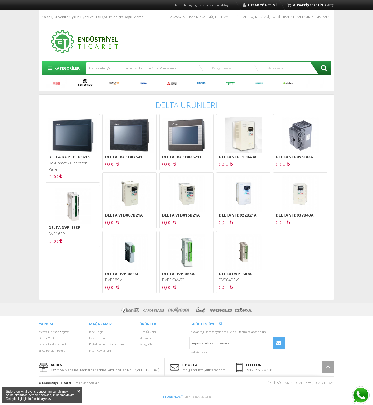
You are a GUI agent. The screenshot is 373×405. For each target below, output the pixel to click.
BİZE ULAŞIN (249, 17)
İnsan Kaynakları (100, 350)
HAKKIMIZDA (196, 17)
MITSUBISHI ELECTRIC (172, 83)
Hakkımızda (97, 338)
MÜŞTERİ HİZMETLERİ (223, 17)
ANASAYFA (177, 17)
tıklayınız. (44, 399)
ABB (56, 83)
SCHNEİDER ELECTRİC (230, 83)
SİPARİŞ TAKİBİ (270, 17)
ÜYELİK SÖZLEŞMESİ (280, 383)
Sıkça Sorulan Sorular (53, 350)
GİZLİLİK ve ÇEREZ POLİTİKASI (315, 383)
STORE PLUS (173, 397)
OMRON (201, 83)
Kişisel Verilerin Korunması (106, 344)
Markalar (145, 338)
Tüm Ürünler (147, 332)
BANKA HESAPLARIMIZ (298, 17)
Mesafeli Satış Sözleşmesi (54, 332)
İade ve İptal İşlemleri (52, 344)
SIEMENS (259, 83)
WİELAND (288, 83)
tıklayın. (226, 5)
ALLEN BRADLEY (85, 83)
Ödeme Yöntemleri (50, 338)
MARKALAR (323, 17)
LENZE (143, 83)
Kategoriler (146, 344)
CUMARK (114, 83)
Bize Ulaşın (96, 332)
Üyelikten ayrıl (198, 352)
